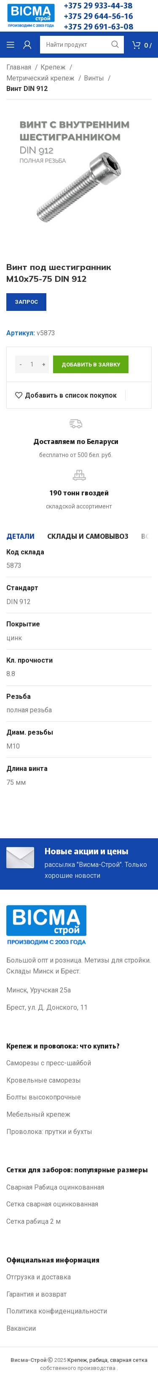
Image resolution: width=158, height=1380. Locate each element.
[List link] (79, 1063)
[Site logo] (31, 15)
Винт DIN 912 (27, 89)
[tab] (20, 535)
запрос (26, 302)
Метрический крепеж (41, 78)
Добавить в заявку (91, 364)
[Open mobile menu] (10, 44)
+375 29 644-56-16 (98, 15)
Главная (19, 67)
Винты (95, 78)
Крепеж (53, 67)
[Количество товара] (32, 364)
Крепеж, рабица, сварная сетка (107, 1360)
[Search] (82, 44)
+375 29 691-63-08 (99, 26)
